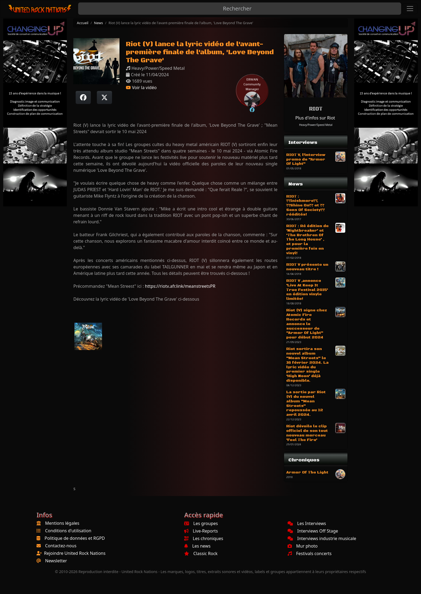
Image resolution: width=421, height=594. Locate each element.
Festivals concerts (310, 553)
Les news (197, 546)
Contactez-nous (61, 546)
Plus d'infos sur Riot (315, 118)
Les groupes (201, 523)
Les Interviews (307, 523)
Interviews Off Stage (313, 531)
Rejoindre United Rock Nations (75, 553)
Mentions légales (62, 523)
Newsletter (56, 561)
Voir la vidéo (141, 87)
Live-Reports (201, 531)
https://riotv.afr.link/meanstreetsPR (180, 286)
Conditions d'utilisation (68, 531)
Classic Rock (200, 553)
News (98, 22)
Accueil (82, 22)
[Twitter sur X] (104, 97)
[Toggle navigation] (410, 8)
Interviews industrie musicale (322, 538)
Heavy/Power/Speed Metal (315, 125)
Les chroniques (203, 538)
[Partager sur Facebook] (83, 97)
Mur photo (303, 546)
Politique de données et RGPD (75, 538)
